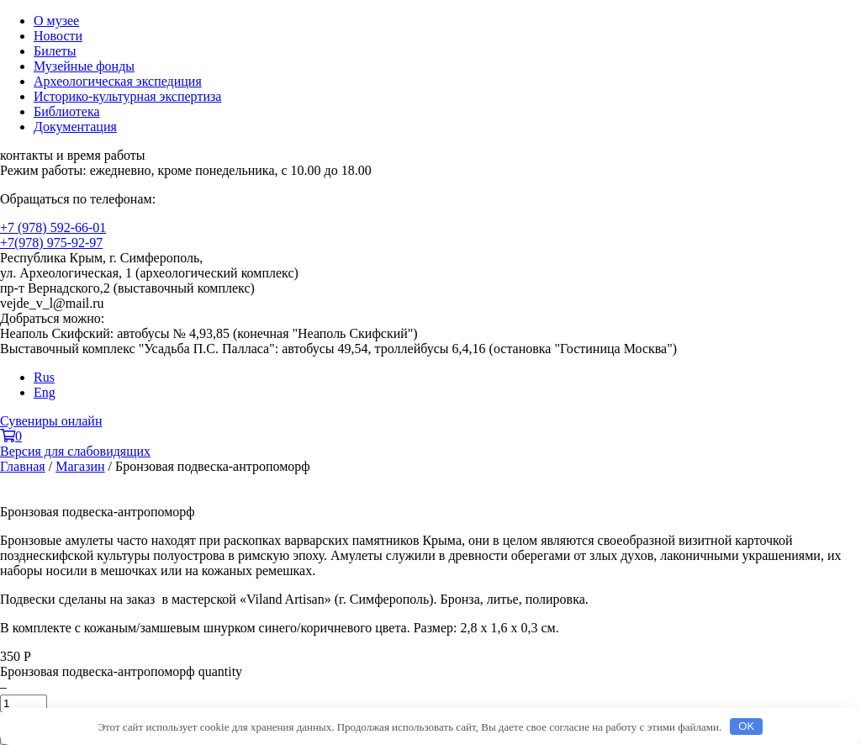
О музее (56, 20)
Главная (22, 466)
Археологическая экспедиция (118, 81)
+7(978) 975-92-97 (51, 242)
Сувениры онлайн (51, 421)
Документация (75, 126)
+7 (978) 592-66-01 (53, 227)
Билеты (55, 51)
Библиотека (67, 111)
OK (746, 726)
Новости (58, 36)
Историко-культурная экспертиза (127, 96)
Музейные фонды (84, 66)
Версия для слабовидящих (75, 451)
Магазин (79, 466)
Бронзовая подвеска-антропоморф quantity (121, 671)
